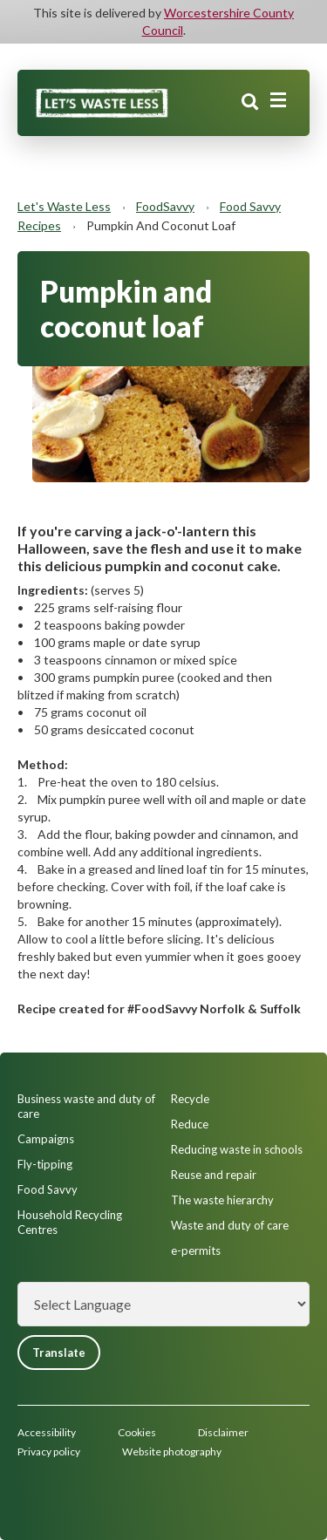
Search (250, 102)
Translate (58, 1352)
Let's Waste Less (64, 206)
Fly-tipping (44, 1164)
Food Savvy (47, 1189)
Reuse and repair (213, 1175)
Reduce (189, 1124)
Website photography (171, 1451)
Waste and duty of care (230, 1225)
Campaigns (45, 1139)
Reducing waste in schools (237, 1149)
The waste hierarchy (222, 1200)
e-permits (196, 1250)
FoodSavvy (165, 206)
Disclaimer (223, 1432)
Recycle (190, 1099)
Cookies (137, 1432)
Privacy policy (48, 1451)
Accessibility (46, 1432)
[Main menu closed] (278, 100)
